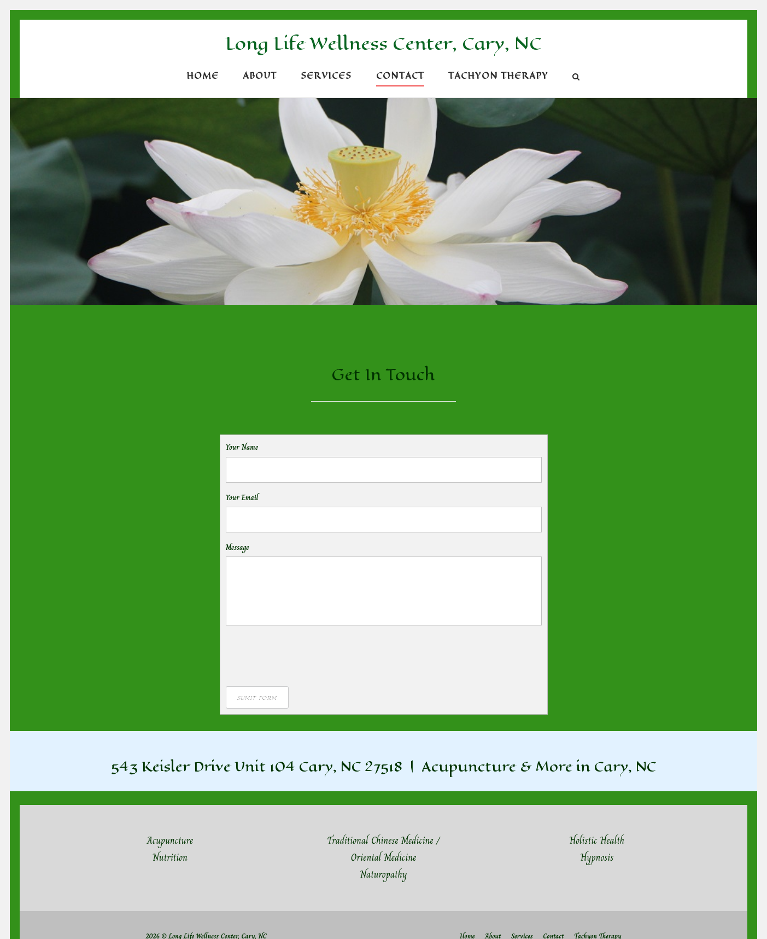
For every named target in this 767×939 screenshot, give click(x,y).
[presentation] (309, 655)
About (260, 76)
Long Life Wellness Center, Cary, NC (383, 43)
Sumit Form (257, 697)
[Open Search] (576, 78)
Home (202, 76)
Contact (400, 76)
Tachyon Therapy (498, 76)
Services (326, 76)
